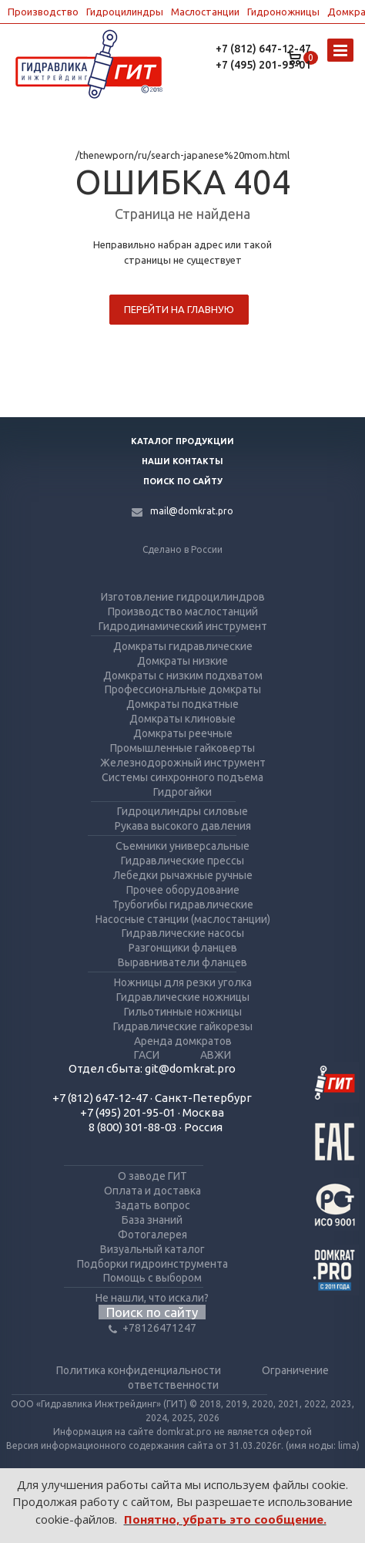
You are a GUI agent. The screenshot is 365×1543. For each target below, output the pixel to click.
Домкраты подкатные (182, 704)
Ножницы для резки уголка (183, 982)
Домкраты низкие (182, 661)
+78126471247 (152, 1328)
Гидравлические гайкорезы (183, 1026)
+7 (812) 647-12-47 (263, 48)
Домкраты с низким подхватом (183, 675)
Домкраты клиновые (182, 719)
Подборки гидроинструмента (152, 1264)
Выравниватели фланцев (182, 962)
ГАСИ (146, 1055)
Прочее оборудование (182, 890)
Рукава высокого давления (183, 826)
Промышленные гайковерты (182, 748)
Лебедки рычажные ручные (183, 875)
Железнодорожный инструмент (183, 762)
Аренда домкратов (183, 1041)
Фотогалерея (152, 1234)
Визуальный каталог (152, 1249)
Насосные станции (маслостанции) (182, 919)
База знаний (152, 1220)
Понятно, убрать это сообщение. (225, 1519)
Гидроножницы (283, 11)
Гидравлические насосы (183, 933)
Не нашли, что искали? (152, 1298)
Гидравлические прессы (182, 860)
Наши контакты (182, 461)
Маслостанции (205, 11)
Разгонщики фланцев (183, 948)
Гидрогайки (182, 792)
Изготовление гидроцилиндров (183, 597)
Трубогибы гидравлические (182, 904)
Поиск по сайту (183, 481)
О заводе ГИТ (152, 1176)
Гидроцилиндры (124, 11)
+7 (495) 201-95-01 (263, 65)
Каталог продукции (182, 441)
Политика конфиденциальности (138, 1370)
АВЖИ (215, 1055)
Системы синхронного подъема (182, 777)
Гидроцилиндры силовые (182, 811)
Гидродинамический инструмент (183, 626)
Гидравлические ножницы (182, 997)
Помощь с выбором (152, 1278)
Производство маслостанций (183, 611)
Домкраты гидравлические (183, 646)
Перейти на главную (179, 309)
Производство (43, 11)
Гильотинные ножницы (183, 1012)
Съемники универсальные (182, 846)
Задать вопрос (152, 1205)
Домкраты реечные (183, 733)
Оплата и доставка (152, 1190)
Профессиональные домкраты (183, 689)
